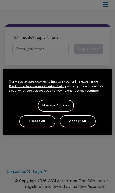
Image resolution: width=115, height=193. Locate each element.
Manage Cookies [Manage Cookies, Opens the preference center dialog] (55, 105)
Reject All (37, 121)
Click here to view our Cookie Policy (37, 86)
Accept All (77, 121)
